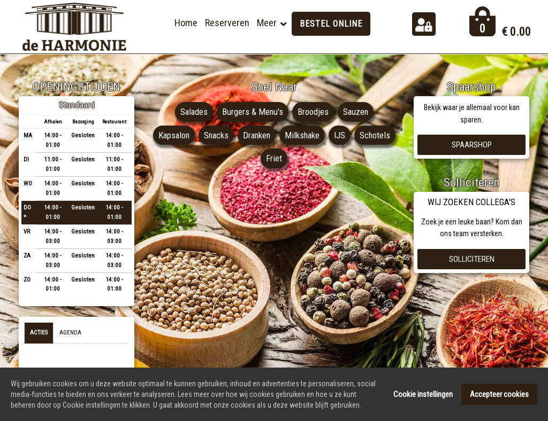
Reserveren (227, 22)
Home (185, 22)
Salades (193, 111)
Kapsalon (194, 135)
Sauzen (356, 111)
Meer (267, 22)
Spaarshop (472, 145)
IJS (364, 135)
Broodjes (313, 111)
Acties (39, 332)
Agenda (70, 332)
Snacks (238, 135)
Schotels (259, 158)
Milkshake (327, 135)
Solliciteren (471, 259)
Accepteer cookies (499, 396)
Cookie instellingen (423, 396)
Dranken (279, 135)
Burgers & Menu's (252, 111)
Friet (297, 158)
